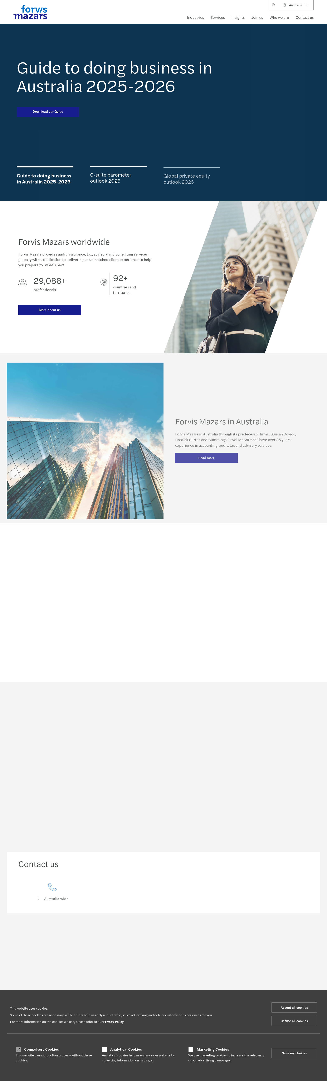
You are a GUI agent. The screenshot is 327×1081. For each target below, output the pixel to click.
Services (218, 17)
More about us (49, 310)
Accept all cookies (294, 1007)
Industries (195, 17)
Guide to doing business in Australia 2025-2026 (114, 76)
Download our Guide (48, 111)
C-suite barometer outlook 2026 (110, 180)
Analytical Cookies (126, 1049)
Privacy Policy (113, 1021)
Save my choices (294, 1053)
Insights (238, 17)
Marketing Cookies (213, 1049)
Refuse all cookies (294, 1020)
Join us (257, 17)
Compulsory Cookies (41, 1049)
